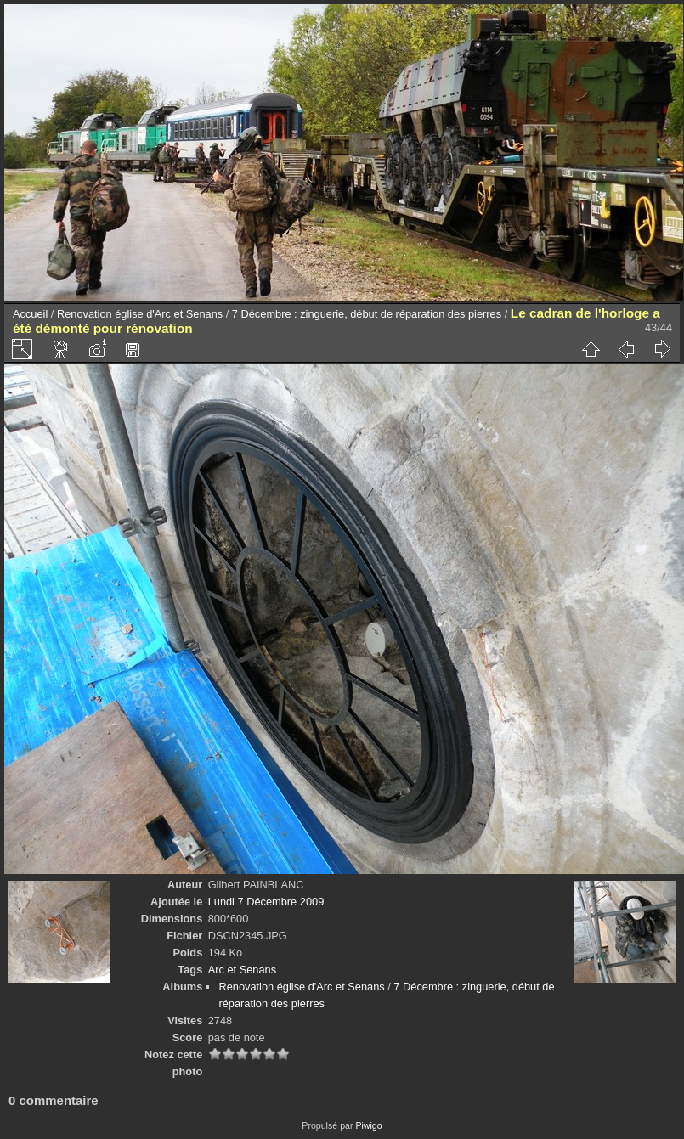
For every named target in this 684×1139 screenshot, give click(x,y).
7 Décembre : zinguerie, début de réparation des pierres (366, 313)
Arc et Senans (242, 969)
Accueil (30, 313)
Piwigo (368, 1125)
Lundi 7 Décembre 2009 (266, 901)
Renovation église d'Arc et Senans (140, 313)
